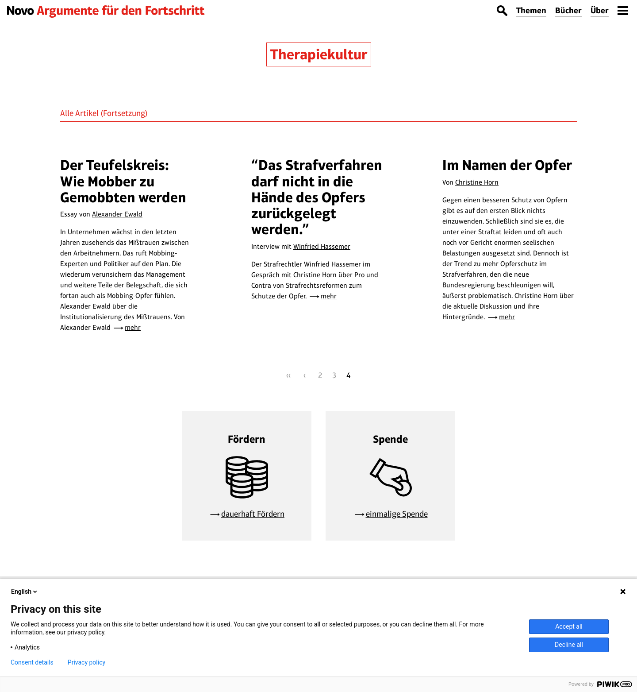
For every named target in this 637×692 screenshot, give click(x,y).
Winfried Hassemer (321, 246)
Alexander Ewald (117, 214)
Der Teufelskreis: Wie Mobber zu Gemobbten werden (123, 181)
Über (600, 10)
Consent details (32, 662)
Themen (531, 10)
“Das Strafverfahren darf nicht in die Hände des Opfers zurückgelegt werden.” (316, 197)
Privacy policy (86, 662)
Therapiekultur (318, 54)
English (24, 591)
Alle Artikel (79, 113)
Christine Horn (477, 182)
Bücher (568, 10)
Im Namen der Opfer (507, 165)
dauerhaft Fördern (252, 513)
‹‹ (288, 375)
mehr (133, 327)
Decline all (569, 644)
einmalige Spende (397, 513)
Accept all (569, 626)
